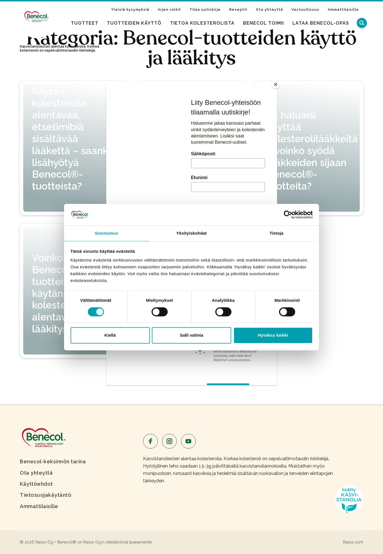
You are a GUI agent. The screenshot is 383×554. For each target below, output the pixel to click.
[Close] (275, 84)
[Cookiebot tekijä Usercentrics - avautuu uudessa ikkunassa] (288, 214)
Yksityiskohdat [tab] (191, 233)
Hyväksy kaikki (273, 335)
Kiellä (110, 335)
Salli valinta (191, 335)
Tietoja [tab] (277, 233)
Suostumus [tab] (106, 233)
